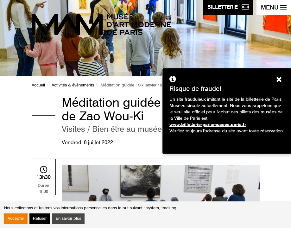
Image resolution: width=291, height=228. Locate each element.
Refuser (40, 219)
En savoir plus (68, 219)
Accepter (16, 219)
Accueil (38, 85)
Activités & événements (73, 85)
